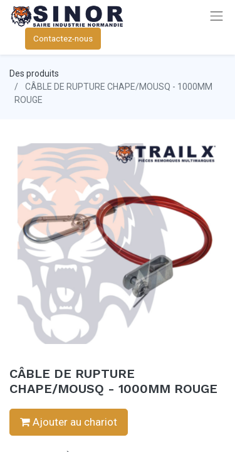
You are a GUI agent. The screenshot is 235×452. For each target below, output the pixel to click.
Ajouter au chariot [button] (68, 422)
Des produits (34, 73)
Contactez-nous (63, 38)
